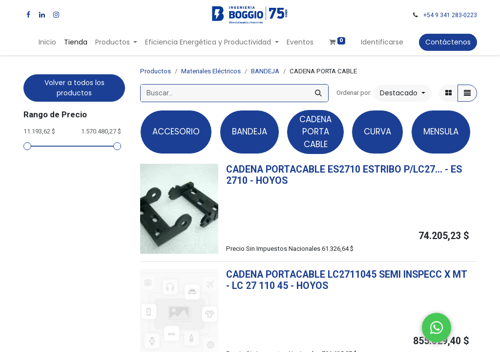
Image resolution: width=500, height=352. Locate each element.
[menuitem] (47, 42)
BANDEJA (265, 71)
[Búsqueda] (318, 93)
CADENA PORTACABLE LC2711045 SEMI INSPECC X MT (346, 274)
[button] (403, 93)
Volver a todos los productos (74, 88)
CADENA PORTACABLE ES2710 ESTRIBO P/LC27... (334, 169)
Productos (155, 71)
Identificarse (382, 42)
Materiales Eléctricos (211, 71)
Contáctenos (448, 42)
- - (277, 285)
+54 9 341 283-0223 (450, 15)
